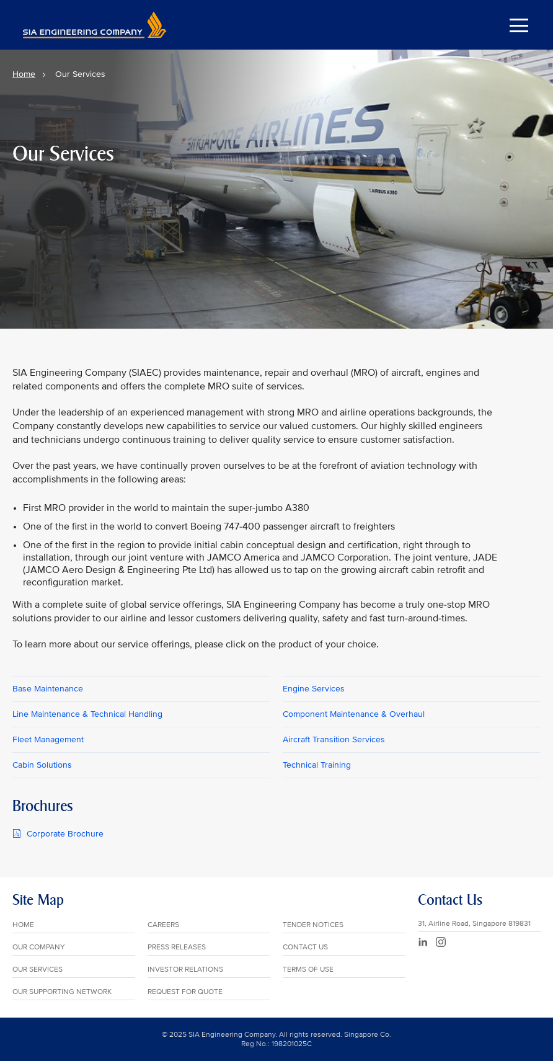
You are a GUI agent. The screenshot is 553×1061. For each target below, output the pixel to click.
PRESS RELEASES (177, 947)
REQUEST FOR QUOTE (185, 992)
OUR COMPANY (38, 947)
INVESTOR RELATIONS (185, 969)
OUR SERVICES (37, 969)
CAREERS (163, 925)
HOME (23, 925)
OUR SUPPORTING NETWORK (62, 992)
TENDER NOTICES (313, 925)
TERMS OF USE (308, 969)
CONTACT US (305, 947)
